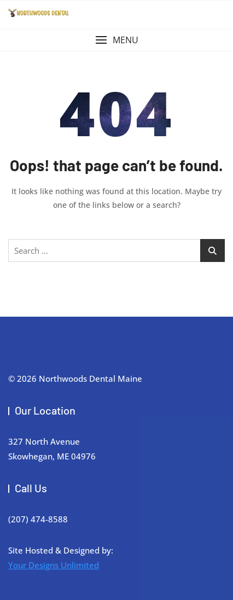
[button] (116, 40)
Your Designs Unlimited (53, 565)
